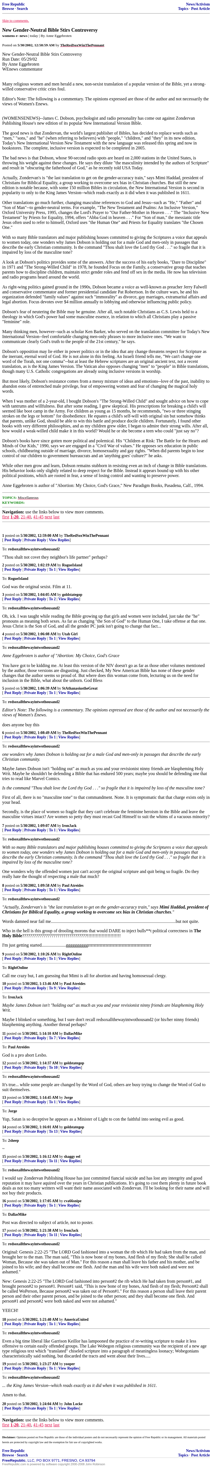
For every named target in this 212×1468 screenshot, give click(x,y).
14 (4, 1127)
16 (4, 1201)
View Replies (59, 540)
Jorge (68, 1097)
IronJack (69, 826)
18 (4, 1319)
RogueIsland (72, 565)
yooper (69, 1364)
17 (4, 1230)
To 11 (53, 1161)
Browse (8, 9)
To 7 (52, 1038)
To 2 (52, 599)
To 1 (52, 569)
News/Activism (198, 4)
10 (4, 984)
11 (4, 1034)
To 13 (53, 1131)
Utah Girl (70, 634)
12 (4, 1063)
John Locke (73, 1404)
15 (4, 1156)
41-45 (38, 517)
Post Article (200, 9)
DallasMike (73, 1034)
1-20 (14, 517)
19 (4, 1364)
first (5, 517)
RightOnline (72, 954)
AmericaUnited (76, 1319)
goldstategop (72, 595)
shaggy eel (72, 1156)
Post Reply (13, 540)
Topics (183, 9)
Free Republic (13, 4)
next (48, 517)
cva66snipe (72, 1201)
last (56, 517)
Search (22, 9)
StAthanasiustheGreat (80, 688)
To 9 (52, 988)
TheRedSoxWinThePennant (86, 536)
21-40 (26, 517)
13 (4, 1097)
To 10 (53, 1067)
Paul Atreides (73, 885)
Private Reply (35, 540)
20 (4, 1404)
